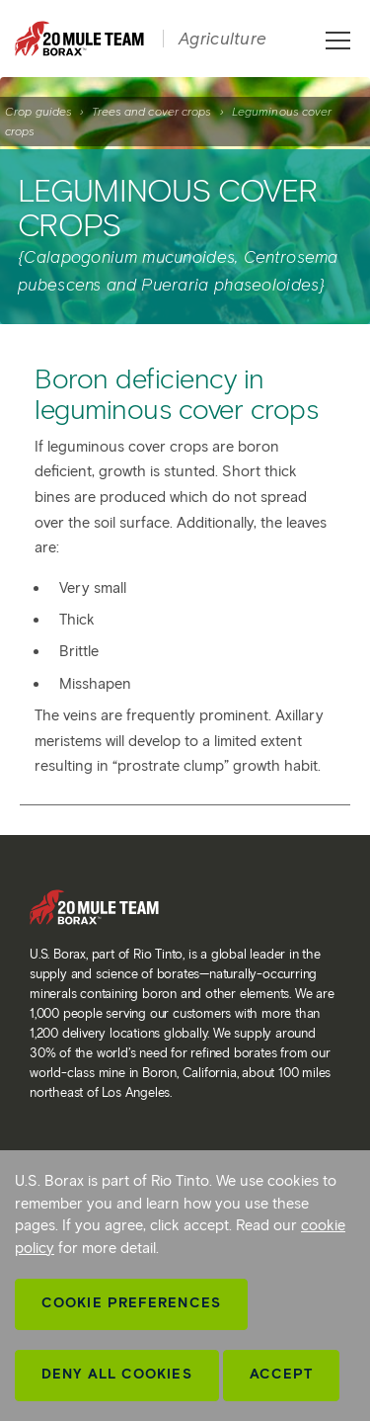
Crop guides (38, 111)
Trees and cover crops (151, 111)
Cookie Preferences (131, 1303)
